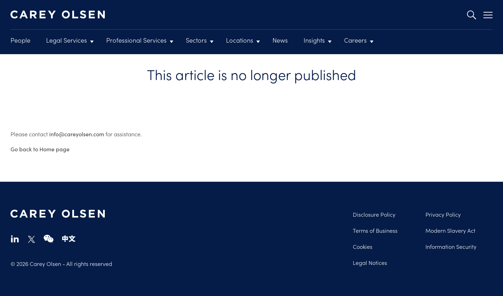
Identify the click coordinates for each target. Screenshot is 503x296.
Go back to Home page (40, 149)
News (280, 40)
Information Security (450, 246)
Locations (239, 40)
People (20, 40)
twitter (31, 239)
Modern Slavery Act (450, 230)
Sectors (196, 40)
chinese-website (68, 238)
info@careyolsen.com (76, 134)
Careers (355, 40)
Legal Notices (370, 262)
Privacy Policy (443, 214)
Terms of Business (375, 230)
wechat (48, 238)
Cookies (362, 246)
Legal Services (66, 40)
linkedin (14, 238)
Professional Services (136, 40)
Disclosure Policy (374, 214)
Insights (314, 40)
